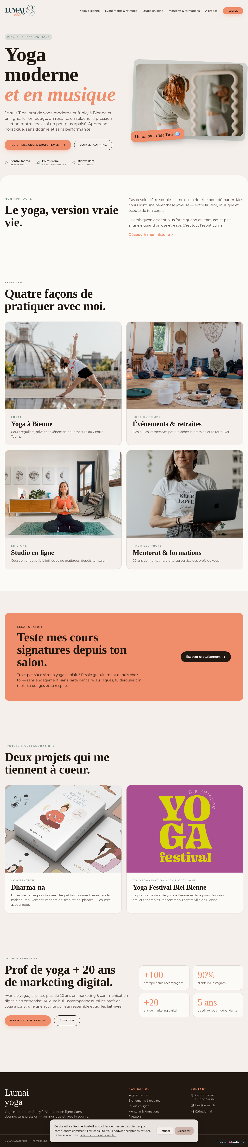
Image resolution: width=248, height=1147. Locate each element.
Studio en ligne (152, 11)
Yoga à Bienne (90, 11)
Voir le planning (93, 144)
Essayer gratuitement (206, 657)
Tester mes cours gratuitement (38, 145)
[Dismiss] (243, 1142)
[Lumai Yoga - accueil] (20, 11)
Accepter (184, 1131)
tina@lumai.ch (205, 1105)
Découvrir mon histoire (151, 235)
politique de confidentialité (98, 1135)
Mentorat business (28, 1020)
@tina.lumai (203, 1111)
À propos (211, 11)
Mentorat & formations (184, 11)
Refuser (165, 1131)
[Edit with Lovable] (229, 1142)
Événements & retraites (121, 11)
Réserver (233, 10)
